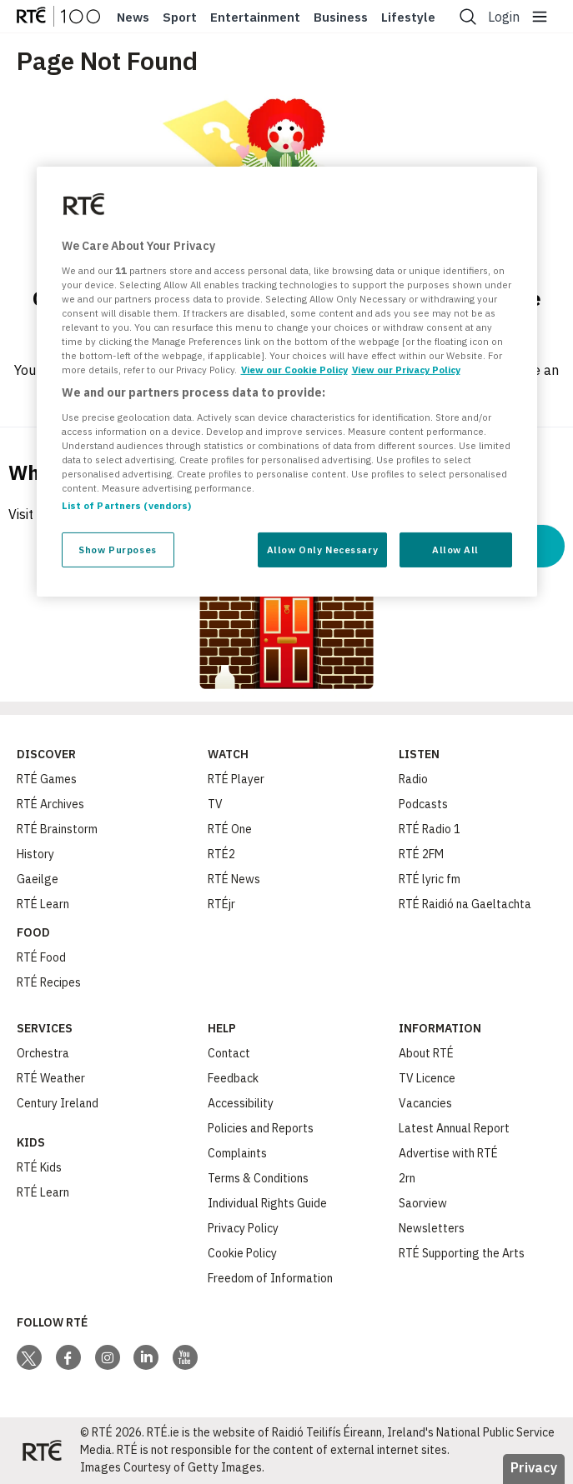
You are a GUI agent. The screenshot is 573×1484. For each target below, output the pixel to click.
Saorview (423, 1203)
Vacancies (425, 1103)
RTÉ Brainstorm (57, 829)
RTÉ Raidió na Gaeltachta (465, 904)
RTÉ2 (221, 854)
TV (215, 804)
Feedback (233, 1078)
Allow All (455, 549)
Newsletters (432, 1228)
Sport (180, 17)
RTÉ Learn (43, 904)
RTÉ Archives (50, 804)
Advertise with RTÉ (448, 1153)
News (133, 17)
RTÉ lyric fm (429, 879)
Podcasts (423, 804)
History (35, 854)
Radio (413, 779)
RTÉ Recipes (49, 982)
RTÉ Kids (39, 1167)
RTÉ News (234, 879)
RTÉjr (221, 904)
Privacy (533, 1467)
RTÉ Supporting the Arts (462, 1253)
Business (341, 17)
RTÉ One (230, 829)
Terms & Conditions (258, 1178)
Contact (229, 1053)
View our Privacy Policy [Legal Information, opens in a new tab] (406, 369)
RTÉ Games (47, 779)
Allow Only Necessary (322, 549)
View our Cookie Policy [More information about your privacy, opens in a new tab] (294, 369)
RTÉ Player (236, 779)
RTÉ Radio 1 (429, 829)
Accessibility (241, 1103)
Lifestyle (408, 17)
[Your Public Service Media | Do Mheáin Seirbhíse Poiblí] (42, 1451)
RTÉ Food (41, 957)
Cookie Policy (242, 1253)
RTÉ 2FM (421, 854)
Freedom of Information (270, 1278)
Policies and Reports (261, 1128)
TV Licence (427, 1078)
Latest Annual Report (454, 1128)
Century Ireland (57, 1103)
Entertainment (255, 17)
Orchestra (43, 1053)
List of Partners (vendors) (127, 505)
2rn (407, 1178)
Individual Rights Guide (267, 1203)
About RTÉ (426, 1053)
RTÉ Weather (51, 1078)
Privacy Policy (243, 1228)
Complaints (237, 1153)
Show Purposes (117, 549)
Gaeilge (37, 879)
